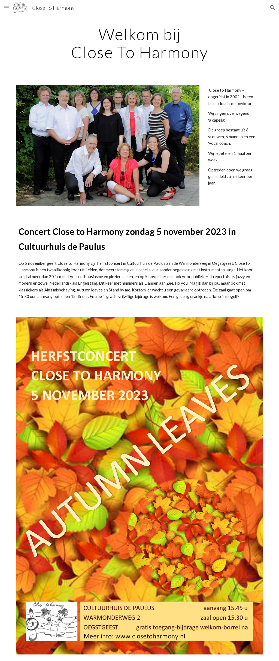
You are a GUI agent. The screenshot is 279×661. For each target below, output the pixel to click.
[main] (139, 43)
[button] (6, 7)
